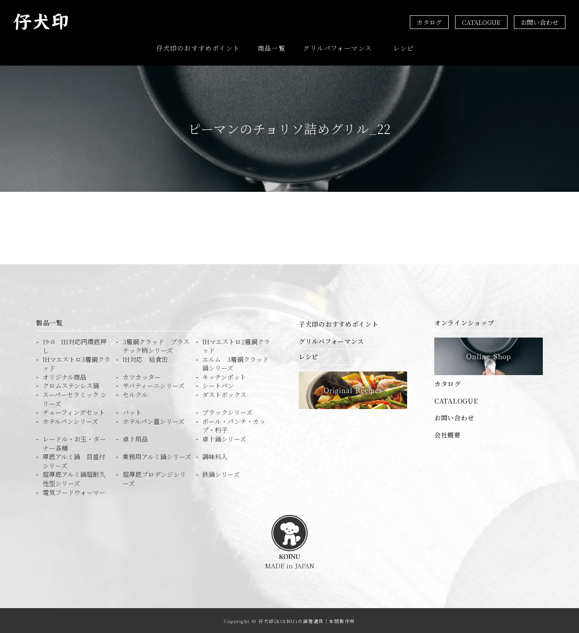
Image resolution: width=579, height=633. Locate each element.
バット (132, 411)
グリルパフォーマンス (337, 47)
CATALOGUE (481, 22)
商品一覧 (272, 47)
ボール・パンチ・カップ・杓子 (234, 424)
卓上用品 (135, 437)
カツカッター (142, 375)
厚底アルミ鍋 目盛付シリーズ (74, 460)
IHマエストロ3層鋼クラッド (76, 362)
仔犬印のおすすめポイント (198, 47)
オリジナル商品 (64, 375)
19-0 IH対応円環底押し (74, 345)
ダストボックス (224, 393)
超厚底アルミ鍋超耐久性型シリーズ (74, 477)
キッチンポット (224, 375)
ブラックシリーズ (227, 411)
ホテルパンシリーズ (70, 420)
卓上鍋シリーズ (224, 437)
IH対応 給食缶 (145, 358)
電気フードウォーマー (74, 491)
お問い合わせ (540, 22)
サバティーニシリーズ (154, 385)
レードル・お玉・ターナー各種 (74, 442)
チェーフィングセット (74, 411)
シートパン (218, 385)
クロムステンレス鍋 (71, 385)
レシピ (403, 47)
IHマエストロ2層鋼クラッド (236, 345)
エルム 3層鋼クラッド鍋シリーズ (235, 362)
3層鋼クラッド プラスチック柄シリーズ (156, 345)
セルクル (135, 393)
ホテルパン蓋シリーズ (154, 420)
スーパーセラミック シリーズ (75, 398)
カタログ (429, 22)
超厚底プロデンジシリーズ (154, 477)
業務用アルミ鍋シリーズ (157, 455)
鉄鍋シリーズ (221, 473)
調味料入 (215, 455)
